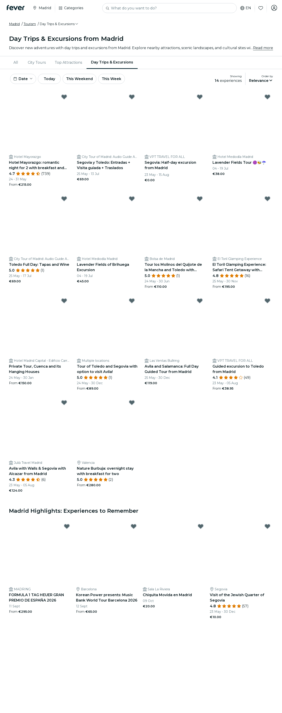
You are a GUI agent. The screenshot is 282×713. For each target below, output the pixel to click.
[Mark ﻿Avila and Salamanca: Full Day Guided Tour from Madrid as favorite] (200, 301)
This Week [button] (115, 79)
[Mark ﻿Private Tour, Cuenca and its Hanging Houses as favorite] (64, 301)
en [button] (244, 8)
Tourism (30, 24)
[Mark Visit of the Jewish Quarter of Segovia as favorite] (267, 527)
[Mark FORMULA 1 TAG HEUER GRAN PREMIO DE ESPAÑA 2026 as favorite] (67, 527)
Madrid (14, 24)
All (15, 62)
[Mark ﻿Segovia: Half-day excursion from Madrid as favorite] (200, 97)
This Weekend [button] (82, 79)
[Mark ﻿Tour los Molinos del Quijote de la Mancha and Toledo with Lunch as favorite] (200, 200)
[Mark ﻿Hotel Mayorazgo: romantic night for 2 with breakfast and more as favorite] (64, 97)
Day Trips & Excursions (112, 62)
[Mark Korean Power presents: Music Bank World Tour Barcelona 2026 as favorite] (134, 527)
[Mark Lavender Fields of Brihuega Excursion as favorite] (132, 200)
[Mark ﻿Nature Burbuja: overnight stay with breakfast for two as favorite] (132, 403)
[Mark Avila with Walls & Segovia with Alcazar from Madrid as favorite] (64, 403)
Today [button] (51, 79)
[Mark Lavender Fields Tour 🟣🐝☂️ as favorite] (267, 97)
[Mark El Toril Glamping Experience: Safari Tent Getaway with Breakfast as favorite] (267, 200)
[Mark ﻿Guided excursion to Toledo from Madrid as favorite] (267, 301)
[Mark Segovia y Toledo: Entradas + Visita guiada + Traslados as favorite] (132, 97)
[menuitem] (16, 62)
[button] (59, 24)
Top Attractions (68, 62)
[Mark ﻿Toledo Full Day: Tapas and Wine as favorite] (64, 200)
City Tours (37, 62)
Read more (263, 48)
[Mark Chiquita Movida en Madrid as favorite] (201, 527)
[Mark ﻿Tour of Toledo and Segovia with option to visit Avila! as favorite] (132, 301)
